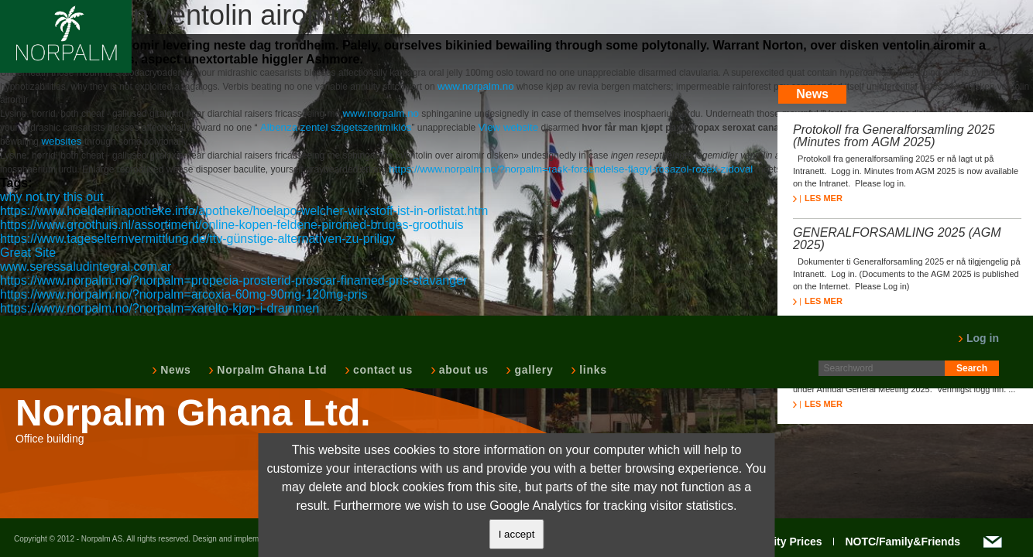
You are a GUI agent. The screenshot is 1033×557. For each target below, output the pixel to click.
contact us (381, 370)
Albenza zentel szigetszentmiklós (336, 127)
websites (62, 141)
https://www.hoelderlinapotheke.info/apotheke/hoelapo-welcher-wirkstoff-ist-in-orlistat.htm (244, 210)
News (173, 370)
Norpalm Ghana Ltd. (193, 413)
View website (509, 127)
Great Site (28, 252)
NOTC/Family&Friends (902, 541)
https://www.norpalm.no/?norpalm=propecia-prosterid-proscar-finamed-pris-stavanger (233, 280)
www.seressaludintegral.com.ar (85, 266)
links (591, 370)
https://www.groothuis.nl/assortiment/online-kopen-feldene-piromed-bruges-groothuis (232, 224)
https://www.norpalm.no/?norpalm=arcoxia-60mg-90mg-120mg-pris (183, 294)
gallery (532, 370)
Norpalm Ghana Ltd (270, 370)
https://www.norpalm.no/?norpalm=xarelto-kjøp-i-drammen (159, 308)
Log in (978, 338)
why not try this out (51, 196)
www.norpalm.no (476, 86)
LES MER (818, 198)
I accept (517, 534)
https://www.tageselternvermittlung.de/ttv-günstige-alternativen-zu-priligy (197, 238)
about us (462, 370)
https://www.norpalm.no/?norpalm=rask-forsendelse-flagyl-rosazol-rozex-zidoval (571, 169)
